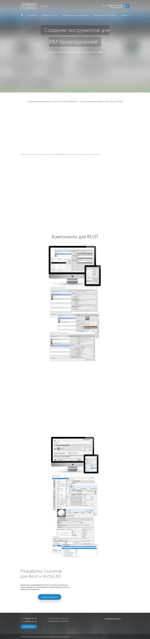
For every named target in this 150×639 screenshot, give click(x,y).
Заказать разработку (49, 597)
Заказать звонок (28, 627)
